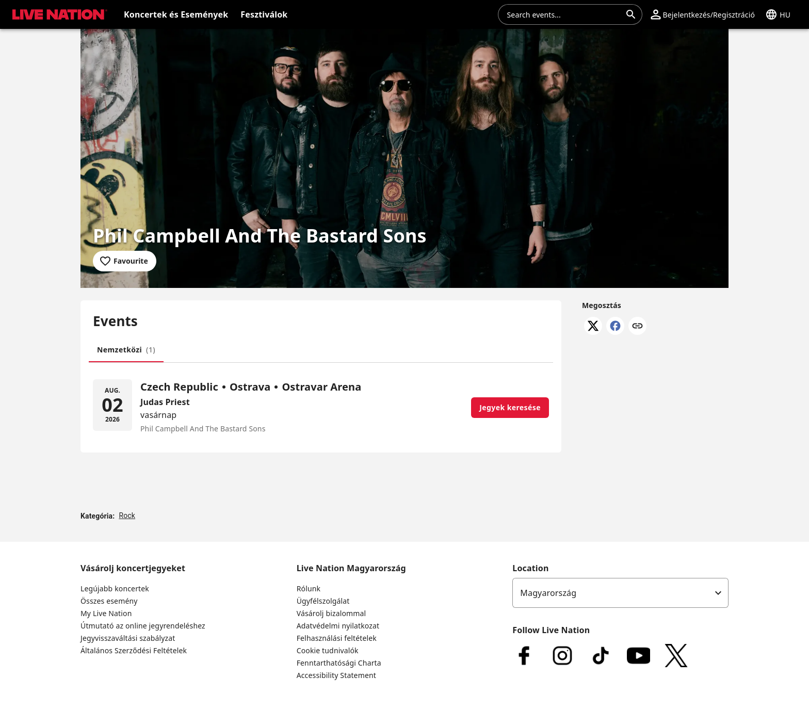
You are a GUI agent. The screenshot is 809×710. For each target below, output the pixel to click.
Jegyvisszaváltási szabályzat (127, 638)
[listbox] (620, 592)
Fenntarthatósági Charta (339, 663)
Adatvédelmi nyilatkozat (338, 626)
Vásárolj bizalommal (331, 613)
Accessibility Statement (336, 675)
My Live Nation (106, 613)
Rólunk (308, 588)
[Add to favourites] (124, 261)
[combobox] (564, 14)
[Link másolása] (637, 326)
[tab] (126, 349)
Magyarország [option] (548, 593)
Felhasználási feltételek (337, 638)
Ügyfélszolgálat (323, 601)
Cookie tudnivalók (328, 650)
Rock (127, 515)
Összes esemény (109, 601)
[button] (702, 14)
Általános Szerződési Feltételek (133, 650)
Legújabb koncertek (114, 588)
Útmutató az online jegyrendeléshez (142, 626)
